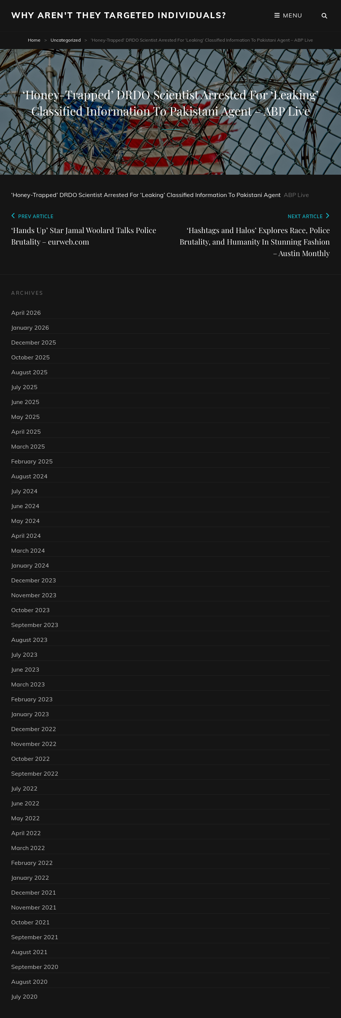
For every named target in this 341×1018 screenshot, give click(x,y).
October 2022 (30, 758)
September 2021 (34, 937)
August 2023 (29, 639)
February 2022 (32, 862)
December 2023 (33, 580)
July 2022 (24, 788)
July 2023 (24, 654)
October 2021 (30, 922)
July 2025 (24, 387)
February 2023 (32, 699)
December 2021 (33, 892)
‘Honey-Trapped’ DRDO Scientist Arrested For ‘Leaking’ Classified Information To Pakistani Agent (146, 194)
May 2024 (25, 520)
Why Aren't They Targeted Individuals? (118, 15)
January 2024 (30, 565)
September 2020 (34, 966)
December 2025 (33, 342)
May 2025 (25, 416)
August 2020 (29, 981)
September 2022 (34, 773)
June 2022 (25, 803)
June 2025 (25, 401)
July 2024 (24, 491)
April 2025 (26, 431)
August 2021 (29, 952)
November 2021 (34, 907)
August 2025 (29, 372)
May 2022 (25, 818)
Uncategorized (66, 40)
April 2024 (26, 535)
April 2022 (26, 833)
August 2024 (29, 476)
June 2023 (25, 669)
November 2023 (34, 595)
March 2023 (28, 684)
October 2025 (30, 357)
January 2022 (30, 877)
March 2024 (28, 550)
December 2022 (33, 729)
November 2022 (34, 743)
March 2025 (28, 446)
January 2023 (30, 714)
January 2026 (30, 327)
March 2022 (28, 847)
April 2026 (26, 312)
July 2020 (24, 996)
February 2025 (32, 461)
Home (34, 40)
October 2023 (30, 610)
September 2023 (34, 624)
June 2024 (25, 506)
